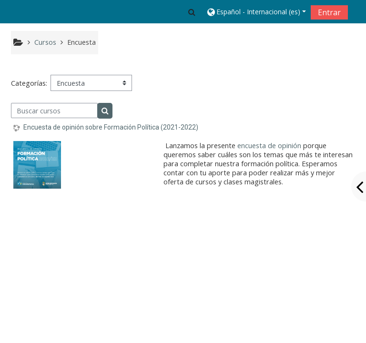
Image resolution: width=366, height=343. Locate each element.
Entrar (329, 12)
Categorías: (29, 83)
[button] (192, 12)
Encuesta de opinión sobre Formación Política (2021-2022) (110, 127)
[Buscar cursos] (54, 110)
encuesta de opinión (269, 145)
